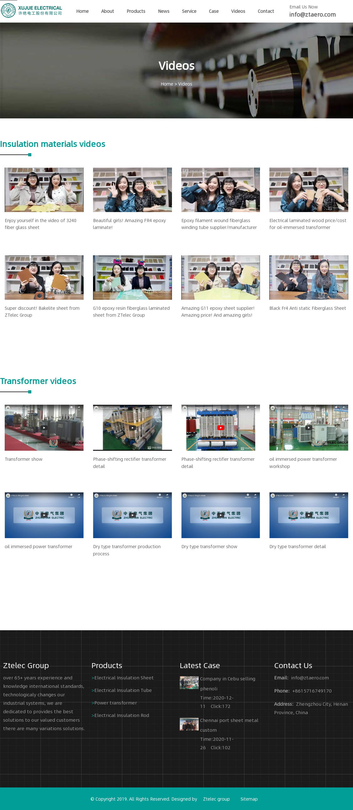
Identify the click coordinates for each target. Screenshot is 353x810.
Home (167, 83)
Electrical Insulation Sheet (124, 677)
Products (136, 11)
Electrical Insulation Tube (123, 689)
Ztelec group (216, 798)
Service (189, 11)
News (163, 11)
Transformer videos (38, 380)
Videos (238, 11)
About (107, 11)
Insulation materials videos (52, 143)
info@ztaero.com (312, 14)
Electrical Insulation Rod (121, 715)
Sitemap (249, 798)
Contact (266, 11)
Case (214, 11)
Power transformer (115, 702)
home (82, 11)
